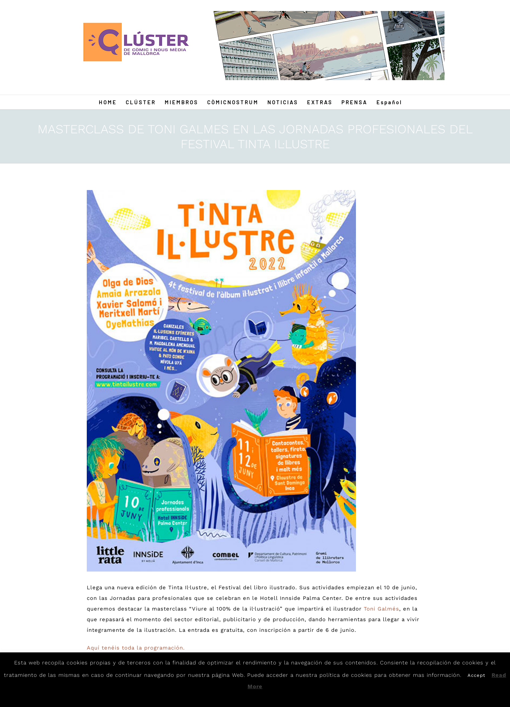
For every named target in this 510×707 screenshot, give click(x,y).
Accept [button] (476, 675)
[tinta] (221, 381)
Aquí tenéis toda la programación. (136, 648)
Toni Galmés (381, 609)
